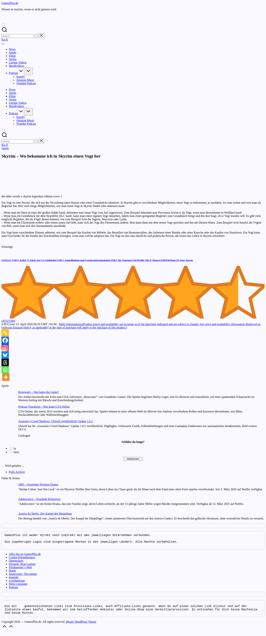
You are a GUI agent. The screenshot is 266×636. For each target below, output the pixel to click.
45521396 (8, 320)
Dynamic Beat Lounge (22, 566)
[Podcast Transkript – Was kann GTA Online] (8, 412)
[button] (36, 36)
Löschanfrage (17, 583)
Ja (14, 448)
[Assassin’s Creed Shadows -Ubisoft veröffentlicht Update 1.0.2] (8, 427)
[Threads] (5, 362)
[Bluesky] (5, 355)
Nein (16, 452)
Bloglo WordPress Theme (81, 626)
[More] (5, 377)
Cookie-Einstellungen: (22, 560)
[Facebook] (5, 340)
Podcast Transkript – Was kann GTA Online (44, 406)
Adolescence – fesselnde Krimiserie (39, 499)
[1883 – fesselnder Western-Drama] (8, 490)
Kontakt (13, 580)
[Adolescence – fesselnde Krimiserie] (8, 504)
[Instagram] (5, 347)
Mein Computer (18, 586)
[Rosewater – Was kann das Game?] (8, 397)
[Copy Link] (5, 333)
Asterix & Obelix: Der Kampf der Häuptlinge (45, 513)
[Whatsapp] (5, 370)
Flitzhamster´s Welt (20, 570)
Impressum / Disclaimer (23, 576)
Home (12, 573)
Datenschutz (16, 563)
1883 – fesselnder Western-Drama (38, 484)
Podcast (13, 590)
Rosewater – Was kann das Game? (38, 392)
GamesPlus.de (9, 3)
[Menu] (2, 43)
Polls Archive (17, 471)
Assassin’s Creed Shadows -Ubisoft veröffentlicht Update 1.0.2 (55, 421)
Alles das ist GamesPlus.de (25, 557)
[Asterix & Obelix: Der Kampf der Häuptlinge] (8, 519)
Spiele (5, 148)
